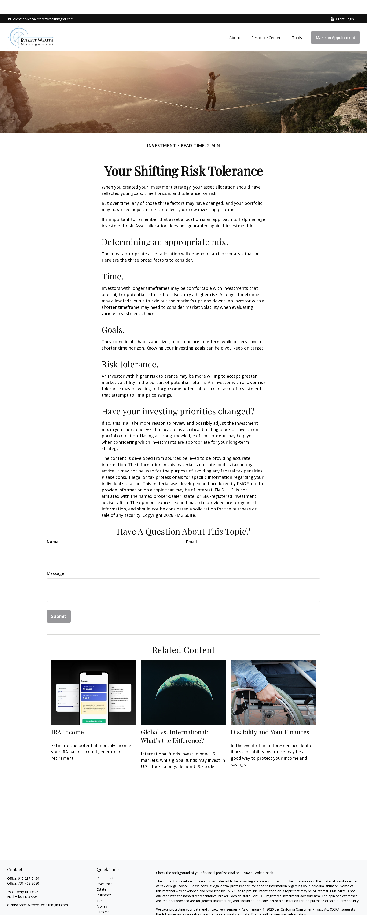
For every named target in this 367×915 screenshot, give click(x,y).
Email (191, 528)
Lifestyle (103, 898)
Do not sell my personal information (278, 900)
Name (53, 528)
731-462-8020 (28, 869)
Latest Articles (107, 903)
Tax (99, 886)
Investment (105, 869)
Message (55, 559)
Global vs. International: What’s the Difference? (174, 722)
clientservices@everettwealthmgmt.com (40, 5)
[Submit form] (59, 602)
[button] (234, 23)
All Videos (104, 909)
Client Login (342, 5)
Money (102, 892)
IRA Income (67, 718)
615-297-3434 (28, 864)
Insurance (104, 881)
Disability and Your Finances (270, 718)
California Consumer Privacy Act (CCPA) (311, 895)
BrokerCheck (263, 858)
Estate (101, 875)
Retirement (105, 864)
